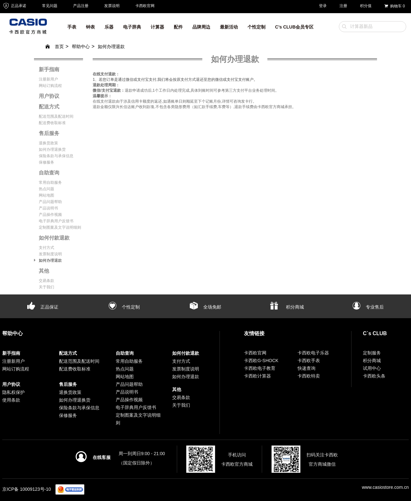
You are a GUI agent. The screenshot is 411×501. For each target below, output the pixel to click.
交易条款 (46, 280)
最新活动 (229, 27)
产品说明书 (48, 208)
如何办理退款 (111, 46)
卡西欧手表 (309, 360)
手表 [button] (71, 27)
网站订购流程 (50, 85)
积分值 (366, 6)
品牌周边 (201, 27)
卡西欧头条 (374, 375)
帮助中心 (81, 46)
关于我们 (46, 287)
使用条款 (11, 400)
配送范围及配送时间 (56, 116)
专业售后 (368, 307)
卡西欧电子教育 (259, 368)
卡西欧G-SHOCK (261, 360)
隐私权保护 (13, 392)
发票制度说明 (50, 254)
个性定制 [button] (256, 27)
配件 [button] (178, 27)
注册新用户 (48, 79)
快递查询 (306, 368)
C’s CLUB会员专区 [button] (294, 27)
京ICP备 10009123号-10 (26, 489)
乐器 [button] (109, 27)
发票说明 (112, 6)
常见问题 (49, 6)
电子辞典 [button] (132, 27)
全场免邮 (205, 307)
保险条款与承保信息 (56, 156)
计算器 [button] (157, 27)
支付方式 (46, 247)
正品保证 (42, 307)
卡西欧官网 (145, 6)
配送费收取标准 (52, 123)
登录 (323, 6)
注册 (343, 6)
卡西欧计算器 (257, 375)
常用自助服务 (50, 182)
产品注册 (80, 6)
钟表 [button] (90, 27)
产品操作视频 (50, 214)
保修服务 (46, 162)
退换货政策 (48, 143)
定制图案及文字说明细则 (60, 227)
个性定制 (124, 307)
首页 (54, 46)
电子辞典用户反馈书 (56, 221)
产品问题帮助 (50, 202)
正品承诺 (14, 6)
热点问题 (46, 189)
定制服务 (372, 352)
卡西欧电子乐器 (313, 352)
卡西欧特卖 (309, 375)
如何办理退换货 (52, 149)
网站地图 (46, 195)
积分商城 (287, 307)
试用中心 (372, 368)
